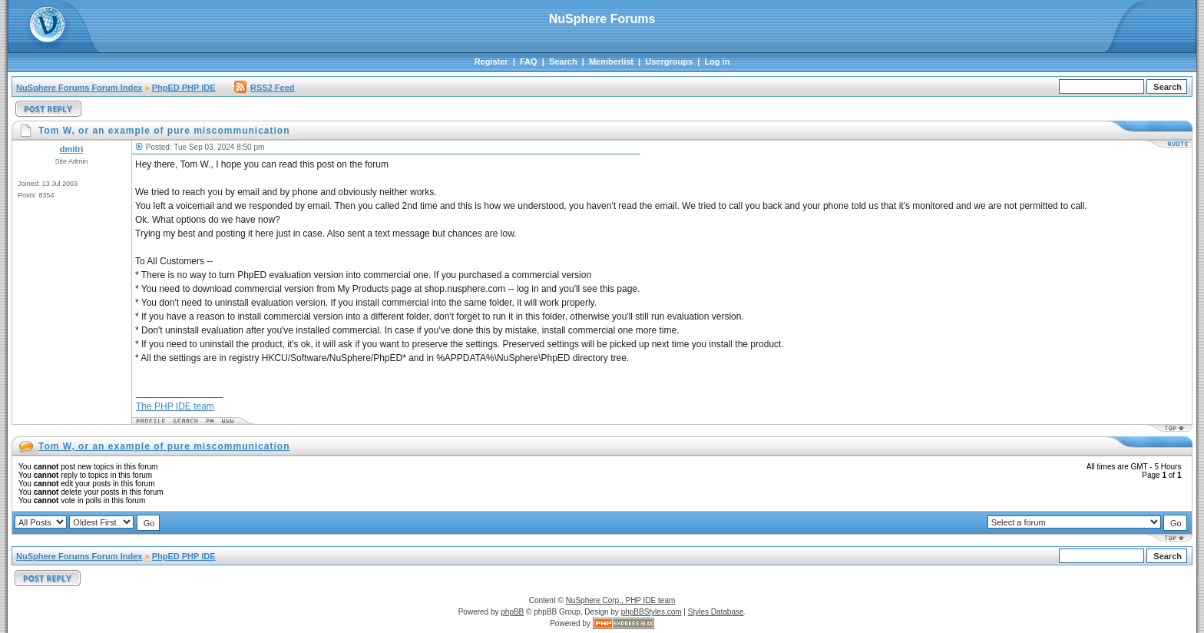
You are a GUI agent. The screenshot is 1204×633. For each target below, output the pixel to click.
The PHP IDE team (175, 406)
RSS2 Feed (264, 87)
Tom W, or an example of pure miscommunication (164, 446)
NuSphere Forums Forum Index (79, 87)
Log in (716, 61)
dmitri (72, 149)
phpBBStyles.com (651, 612)
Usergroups (669, 61)
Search (563, 61)
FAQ (529, 61)
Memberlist (611, 61)
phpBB (512, 612)
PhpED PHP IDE (184, 87)
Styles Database (716, 612)
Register (491, 61)
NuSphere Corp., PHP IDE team (621, 600)
